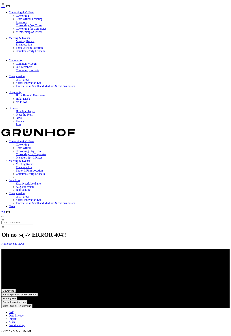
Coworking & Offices (21, 12)
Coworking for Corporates (31, 28)
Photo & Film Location (29, 47)
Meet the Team (24, 114)
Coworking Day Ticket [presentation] (29, 151)
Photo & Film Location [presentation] (29, 170)
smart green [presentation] (22, 196)
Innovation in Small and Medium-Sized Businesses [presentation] (45, 203)
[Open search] (2, 216)
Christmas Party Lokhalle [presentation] (30, 173)
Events (20, 121)
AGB (12, 322)
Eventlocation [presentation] (24, 167)
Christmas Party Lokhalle (30, 51)
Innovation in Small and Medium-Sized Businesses (45, 86)
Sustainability (17, 325)
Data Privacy (16, 315)
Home (4, 243)
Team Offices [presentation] (23, 147)
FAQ (11, 312)
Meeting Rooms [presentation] (25, 164)
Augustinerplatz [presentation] (25, 186)
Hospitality (15, 92)
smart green (22, 79)
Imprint (13, 318)
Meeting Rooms (25, 41)
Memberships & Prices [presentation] (29, 157)
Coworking (22, 15)
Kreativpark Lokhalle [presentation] (28, 183)
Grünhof (13, 108)
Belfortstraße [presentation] (23, 190)
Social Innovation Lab (29, 82)
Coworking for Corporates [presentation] (31, 154)
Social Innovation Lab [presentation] (29, 199)
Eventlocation (24, 44)
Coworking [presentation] (22, 144)
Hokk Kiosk (23, 98)
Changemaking (17, 76)
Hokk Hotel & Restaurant (30, 95)
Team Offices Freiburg (29, 18)
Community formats (27, 70)
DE (3, 6)
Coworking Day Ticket (29, 25)
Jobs (18, 124)
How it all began (25, 111)
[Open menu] (2, 4)
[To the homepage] (38, 135)
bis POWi (21, 101)
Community (15, 60)
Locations (21, 22)
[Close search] (2, 219)
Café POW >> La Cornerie (17, 306)
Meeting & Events (19, 38)
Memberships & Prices (29, 31)
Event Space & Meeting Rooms (19, 294)
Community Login (26, 63)
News (19, 117)
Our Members (24, 66)
